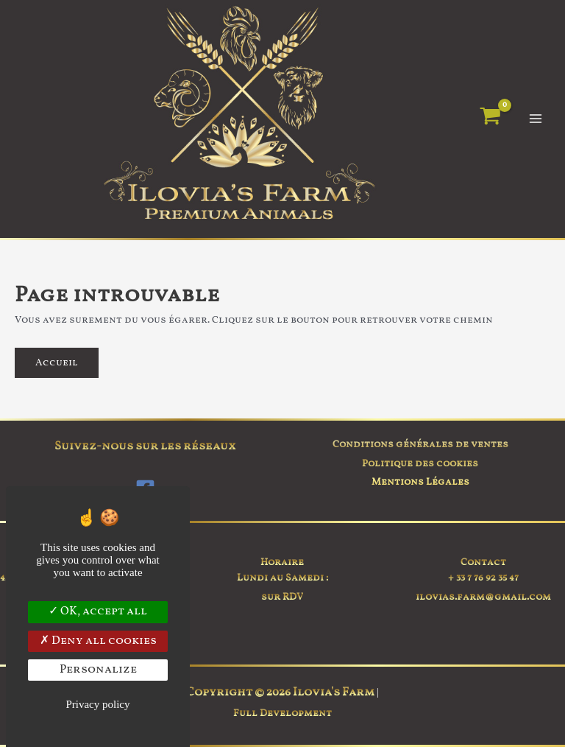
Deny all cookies (98, 641)
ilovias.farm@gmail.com (483, 597)
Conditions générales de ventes (420, 445)
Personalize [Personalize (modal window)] (98, 670)
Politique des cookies (420, 464)
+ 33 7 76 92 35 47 (483, 578)
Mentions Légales (420, 482)
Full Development (282, 713)
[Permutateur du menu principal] (536, 119)
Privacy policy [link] (97, 704)
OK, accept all (98, 611)
